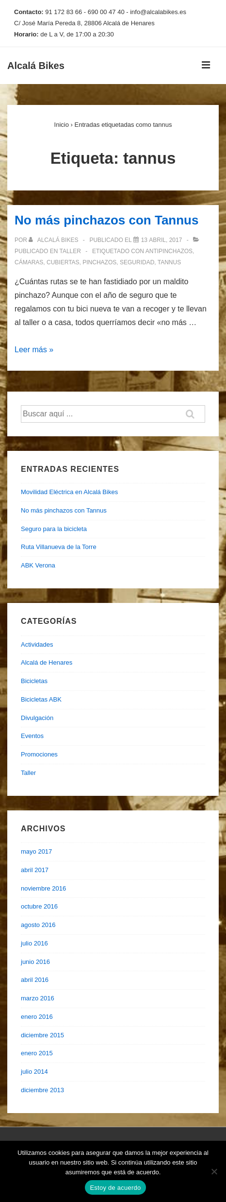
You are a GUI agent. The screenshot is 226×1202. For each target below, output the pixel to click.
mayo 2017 (36, 851)
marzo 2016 (37, 998)
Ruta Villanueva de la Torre (59, 546)
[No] (214, 1171)
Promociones (39, 754)
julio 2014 (34, 1071)
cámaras (29, 262)
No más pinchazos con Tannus (106, 220)
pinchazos (99, 262)
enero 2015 (37, 1053)
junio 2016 (35, 961)
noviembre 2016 (43, 888)
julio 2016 (34, 943)
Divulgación (37, 717)
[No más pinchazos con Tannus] (161, 240)
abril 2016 (34, 979)
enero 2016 (37, 1016)
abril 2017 (34, 870)
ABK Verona (38, 565)
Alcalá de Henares (46, 662)
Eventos (32, 735)
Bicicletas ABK (41, 699)
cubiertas (63, 262)
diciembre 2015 (42, 1035)
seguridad (137, 262)
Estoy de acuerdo (115, 1187)
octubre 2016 (39, 906)
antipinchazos (169, 251)
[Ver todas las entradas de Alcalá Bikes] (54, 240)
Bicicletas (34, 681)
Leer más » (34, 349)
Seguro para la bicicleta (54, 528)
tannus (169, 262)
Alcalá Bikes (36, 65)
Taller (70, 251)
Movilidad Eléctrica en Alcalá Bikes (69, 492)
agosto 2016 (38, 924)
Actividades (37, 644)
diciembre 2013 (42, 1090)
